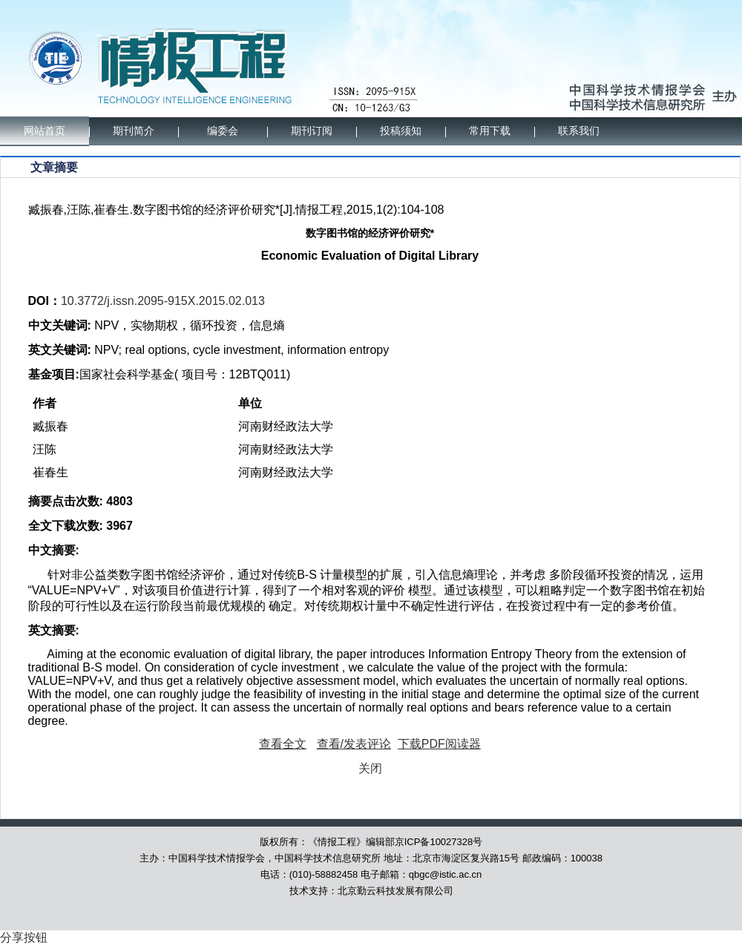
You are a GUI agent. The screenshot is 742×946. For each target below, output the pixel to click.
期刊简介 (133, 131)
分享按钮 (23, 937)
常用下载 (489, 131)
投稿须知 (400, 131)
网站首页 (44, 131)
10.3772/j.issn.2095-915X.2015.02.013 (163, 301)
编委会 (222, 131)
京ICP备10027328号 (439, 841)
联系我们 (579, 131)
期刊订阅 (311, 131)
